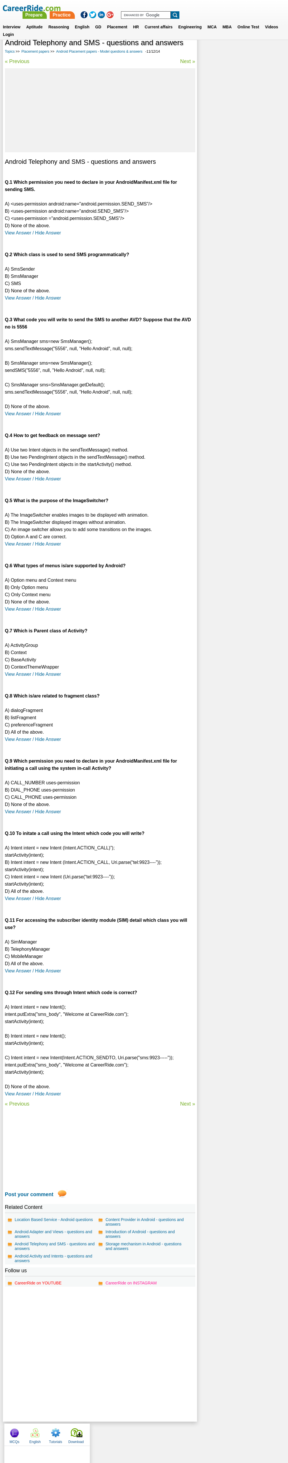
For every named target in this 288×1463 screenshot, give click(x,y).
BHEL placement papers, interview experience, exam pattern (233, 164)
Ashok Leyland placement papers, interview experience (232, 195)
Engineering (190, 20)
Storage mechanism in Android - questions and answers (143, 1246)
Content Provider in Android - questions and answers (144, 1222)
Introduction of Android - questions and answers (140, 1234)
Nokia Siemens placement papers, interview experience (232, 149)
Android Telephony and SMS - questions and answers (55, 1246)
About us (91, 1433)
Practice (167, 7)
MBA (227, 20)
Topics (10, 51)
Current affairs (158, 20)
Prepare (139, 7)
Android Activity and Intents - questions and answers (53, 1258)
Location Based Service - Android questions (54, 1219)
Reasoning (58, 20)
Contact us (115, 1433)
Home (72, 1433)
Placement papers (35, 51)
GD (98, 20)
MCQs (208, 52)
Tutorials (249, 52)
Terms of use (141, 1433)
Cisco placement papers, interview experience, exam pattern (233, 226)
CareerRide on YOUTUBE (38, 1283)
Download (270, 52)
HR (136, 20)
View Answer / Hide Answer (33, 232)
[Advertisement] (100, 110)
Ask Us (165, 1433)
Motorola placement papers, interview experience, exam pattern (236, 210)
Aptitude (34, 20)
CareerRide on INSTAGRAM (131, 1283)
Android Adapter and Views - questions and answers (53, 1234)
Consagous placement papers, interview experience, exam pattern (238, 180)
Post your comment (29, 1194)
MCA (212, 20)
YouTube (185, 1433)
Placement (117, 20)
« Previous (17, 61)
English (82, 20)
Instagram (207, 1433)
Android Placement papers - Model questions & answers (99, 51)
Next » (187, 61)
